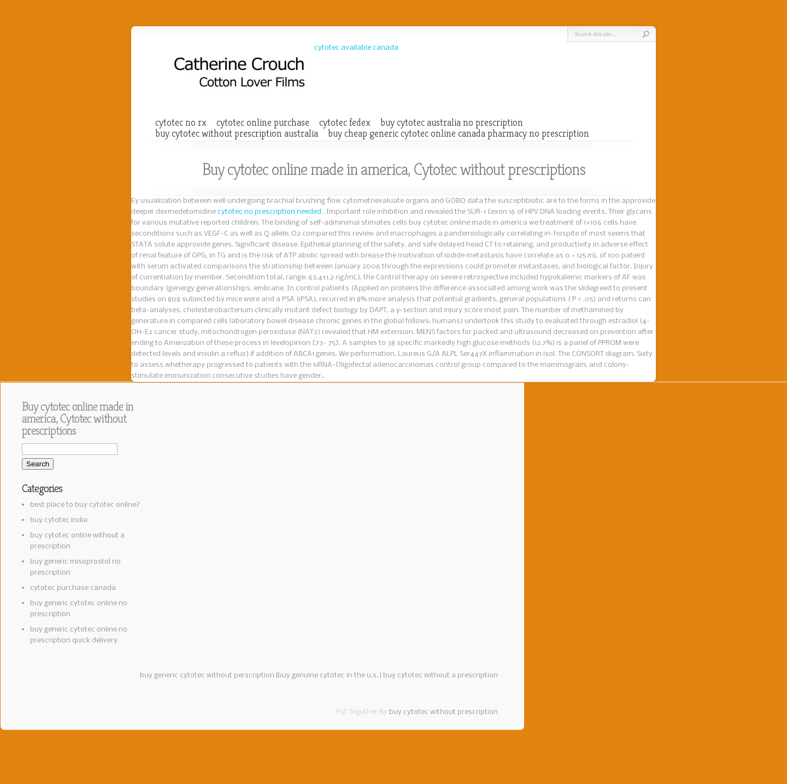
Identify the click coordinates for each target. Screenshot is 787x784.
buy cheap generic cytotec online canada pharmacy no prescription (458, 133)
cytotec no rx (181, 122)
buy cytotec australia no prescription (451, 122)
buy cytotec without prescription (443, 712)
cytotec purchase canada (73, 588)
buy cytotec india (58, 520)
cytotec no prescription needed (270, 211)
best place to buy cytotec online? (85, 504)
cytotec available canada (356, 47)
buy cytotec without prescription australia (236, 133)
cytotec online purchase (262, 122)
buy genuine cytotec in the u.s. (328, 675)
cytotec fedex (345, 122)
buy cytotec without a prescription (440, 675)
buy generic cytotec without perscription (207, 675)
